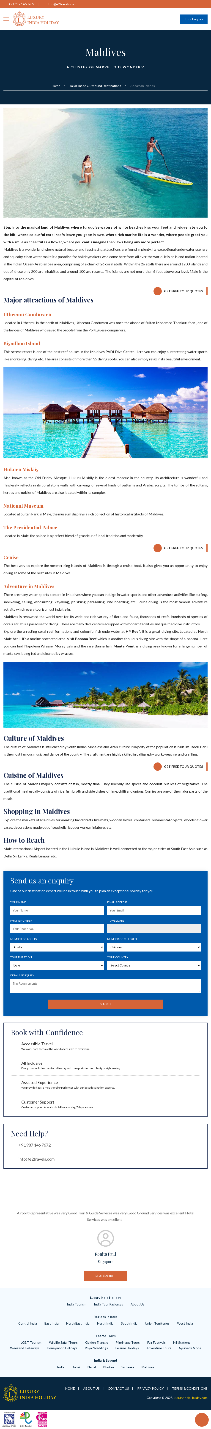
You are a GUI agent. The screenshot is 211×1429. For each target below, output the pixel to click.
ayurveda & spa (190, 1348)
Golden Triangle (96, 1342)
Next (204, 1243)
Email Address (117, 902)
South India (129, 1323)
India (60, 1367)
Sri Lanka (127, 1367)
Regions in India (106, 1317)
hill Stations (181, 1342)
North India (105, 1323)
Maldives (148, 1367)
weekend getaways (24, 1348)
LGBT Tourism (31, 1342)
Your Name (18, 902)
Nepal (92, 1367)
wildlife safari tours (63, 1342)
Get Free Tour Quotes (183, 291)
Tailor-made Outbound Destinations (95, 86)
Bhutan (108, 1367)
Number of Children (122, 939)
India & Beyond (105, 1360)
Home (56, 86)
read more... (166, 1276)
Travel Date (115, 920)
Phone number (21, 920)
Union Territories (157, 1323)
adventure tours (158, 1348)
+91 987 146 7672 (21, 4)
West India (185, 1323)
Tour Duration (21, 957)
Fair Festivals (156, 1342)
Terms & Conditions (190, 1388)
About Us (137, 1304)
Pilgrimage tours (128, 1342)
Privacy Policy (150, 1388)
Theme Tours (106, 1336)
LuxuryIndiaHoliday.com (191, 1398)
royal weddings (96, 1348)
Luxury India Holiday (105, 1298)
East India (51, 1323)
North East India (78, 1323)
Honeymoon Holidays (62, 1348)
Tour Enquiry (194, 19)
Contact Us (118, 1388)
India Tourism (76, 1304)
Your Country (117, 957)
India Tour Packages (108, 1304)
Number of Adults (23, 939)
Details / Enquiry (22, 975)
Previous (7, 1243)
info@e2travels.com (62, 4)
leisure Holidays (127, 1348)
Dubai (76, 1367)
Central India (27, 1323)
